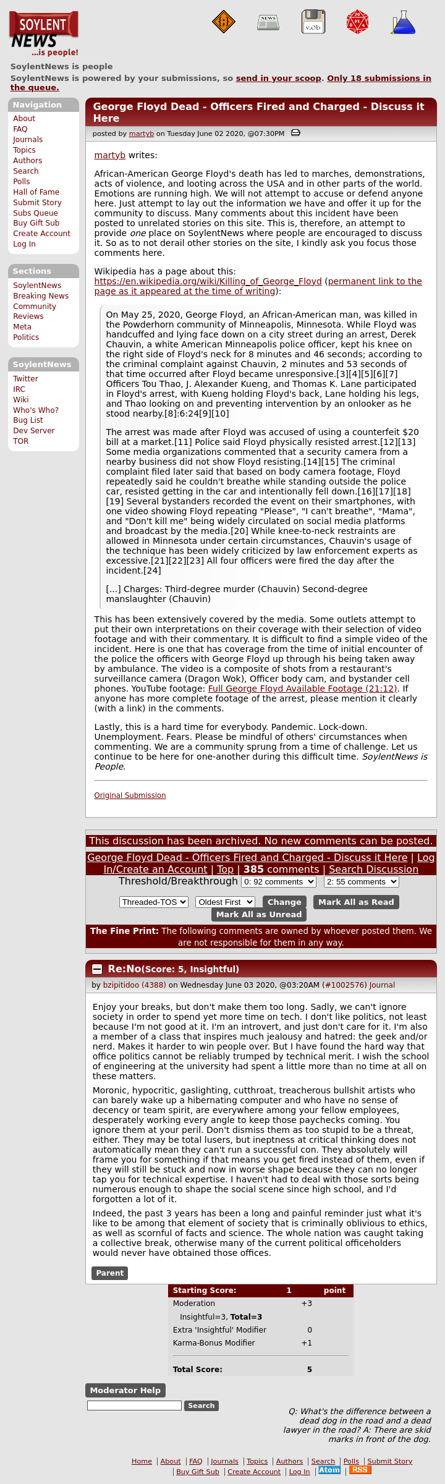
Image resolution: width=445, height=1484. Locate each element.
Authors (27, 160)
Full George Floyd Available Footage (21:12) (302, 688)
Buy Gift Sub (36, 223)
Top (225, 869)
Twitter (25, 379)
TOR (20, 441)
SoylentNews (43, 34)
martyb (141, 134)
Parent (110, 1273)
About (24, 118)
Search (26, 171)
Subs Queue (35, 213)
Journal (383, 985)
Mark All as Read (356, 902)
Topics (24, 150)
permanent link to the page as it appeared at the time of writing (258, 286)
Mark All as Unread (259, 914)
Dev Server (33, 430)
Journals (28, 139)
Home (142, 1461)
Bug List (28, 420)
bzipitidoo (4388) (134, 985)
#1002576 (345, 985)
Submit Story (37, 202)
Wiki (20, 400)
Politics (26, 337)
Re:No (125, 969)
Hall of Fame (36, 192)
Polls (21, 181)
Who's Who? (36, 410)
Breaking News (41, 296)
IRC (19, 389)
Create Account (41, 233)
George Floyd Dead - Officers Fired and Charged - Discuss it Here (247, 857)
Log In (24, 244)
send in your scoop (278, 78)
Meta (22, 327)
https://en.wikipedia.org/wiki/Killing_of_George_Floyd (208, 281)
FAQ (20, 129)
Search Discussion (373, 869)
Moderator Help (125, 1390)
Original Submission (130, 795)
